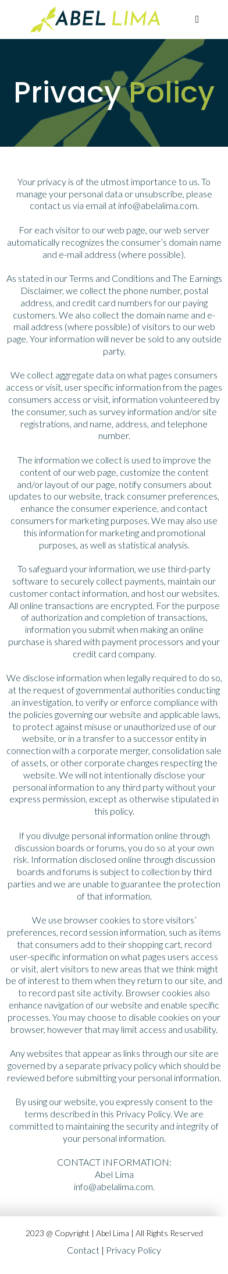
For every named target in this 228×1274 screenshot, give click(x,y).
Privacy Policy (133, 1249)
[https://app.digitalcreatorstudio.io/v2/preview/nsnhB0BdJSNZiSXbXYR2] (95, 18)
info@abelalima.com (157, 205)
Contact (83, 1249)
